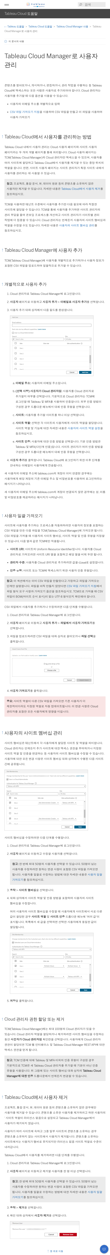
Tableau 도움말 (14, 26)
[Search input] (95, 4)
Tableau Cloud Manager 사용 (72, 26)
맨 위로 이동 (55, 1251)
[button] (6, 4)
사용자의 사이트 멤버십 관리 (76, 225)
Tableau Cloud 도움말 (40, 26)
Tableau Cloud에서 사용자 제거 (80, 189)
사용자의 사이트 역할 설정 (84, 428)
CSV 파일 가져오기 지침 (25, 112)
